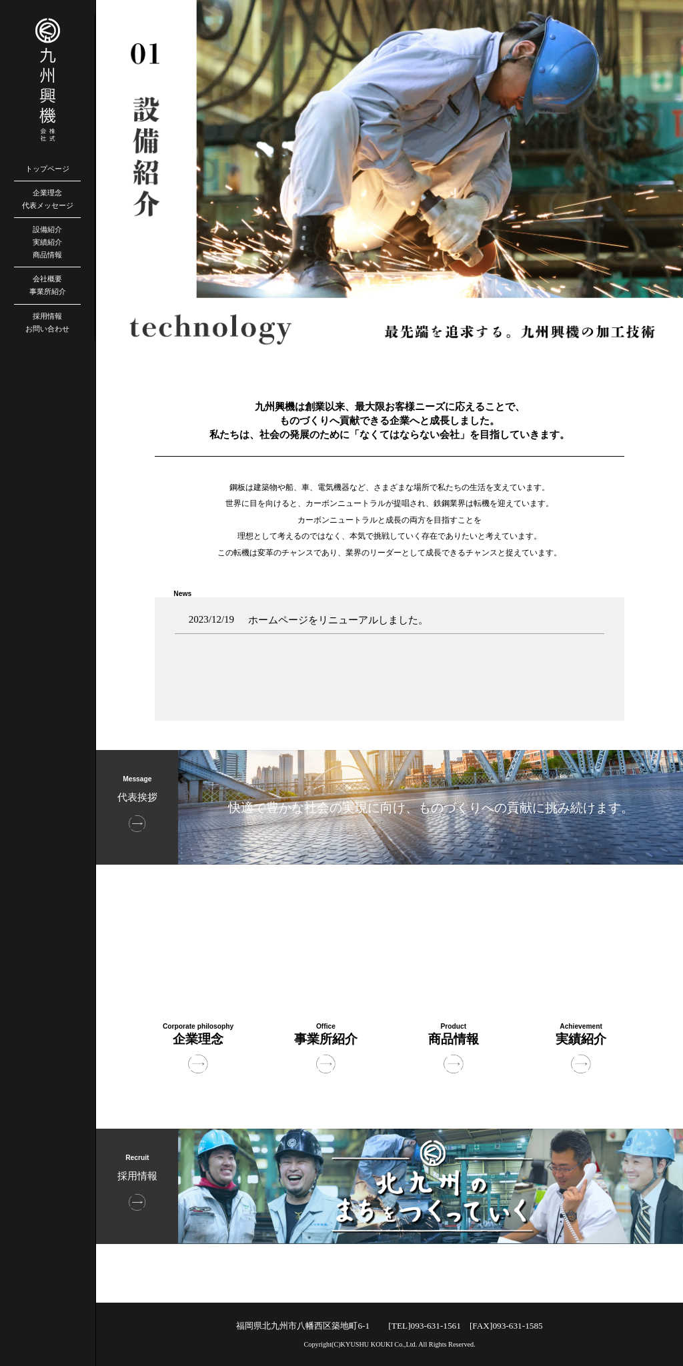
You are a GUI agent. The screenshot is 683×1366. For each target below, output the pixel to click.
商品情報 (47, 255)
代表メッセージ (47, 205)
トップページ (47, 169)
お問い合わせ (47, 329)
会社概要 (47, 279)
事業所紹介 (47, 291)
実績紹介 (47, 242)
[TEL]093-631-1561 (424, 1326)
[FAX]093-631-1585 (506, 1326)
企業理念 (47, 193)
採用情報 (47, 316)
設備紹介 (47, 229)
